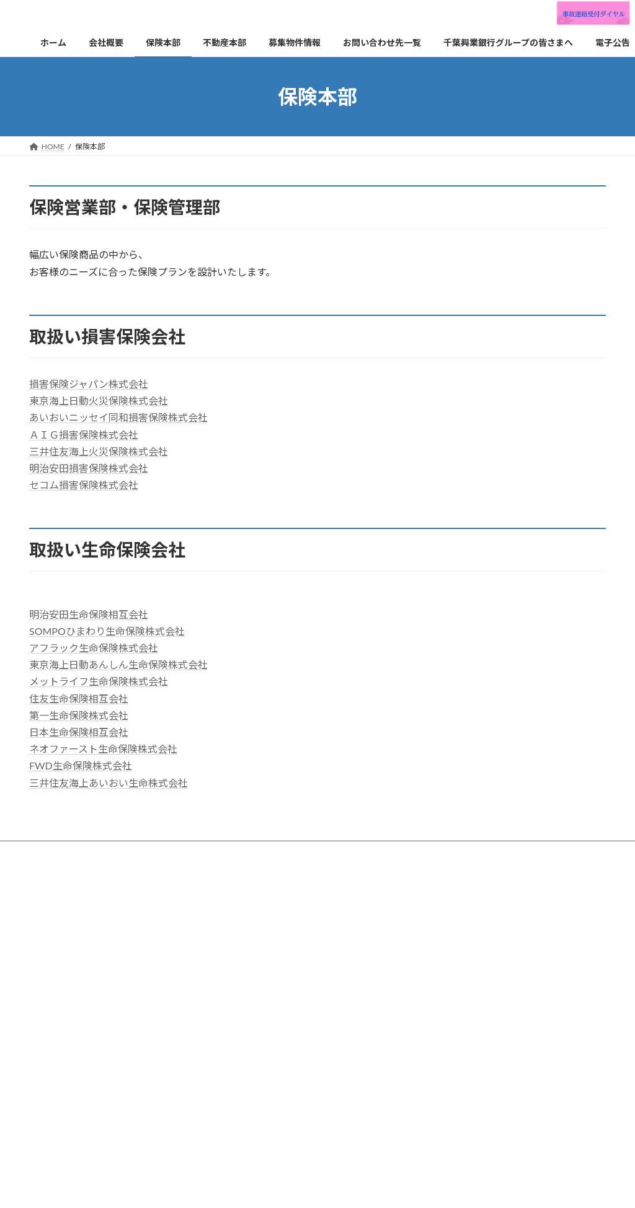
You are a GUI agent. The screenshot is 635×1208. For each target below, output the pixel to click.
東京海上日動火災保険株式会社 (98, 400)
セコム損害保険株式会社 (83, 485)
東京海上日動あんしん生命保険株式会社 (118, 664)
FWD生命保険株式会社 (80, 765)
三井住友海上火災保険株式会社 (98, 451)
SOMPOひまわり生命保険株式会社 (107, 631)
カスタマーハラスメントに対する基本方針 (445, 859)
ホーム (246, 938)
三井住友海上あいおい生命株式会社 (108, 783)
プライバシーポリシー (77, 859)
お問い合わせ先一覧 (245, 852)
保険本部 (110, 852)
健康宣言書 (187, 867)
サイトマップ (253, 867)
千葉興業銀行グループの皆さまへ (290, 1068)
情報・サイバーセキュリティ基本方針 (287, 859)
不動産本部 (168, 852)
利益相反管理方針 (169, 859)
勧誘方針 (485, 852)
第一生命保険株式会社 (78, 715)
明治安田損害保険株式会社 (88, 468)
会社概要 (56, 852)
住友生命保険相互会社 (78, 698)
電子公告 (250, 1090)
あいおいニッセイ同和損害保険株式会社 (118, 417)
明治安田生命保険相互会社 (88, 614)
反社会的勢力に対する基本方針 (92, 867)
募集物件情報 (257, 1025)
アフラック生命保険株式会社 (93, 648)
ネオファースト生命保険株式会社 (103, 749)
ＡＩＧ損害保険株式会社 (83, 434)
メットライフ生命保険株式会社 (98, 681)
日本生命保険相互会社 (78, 732)
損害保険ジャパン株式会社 (88, 384)
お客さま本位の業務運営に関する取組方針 (374, 852)
